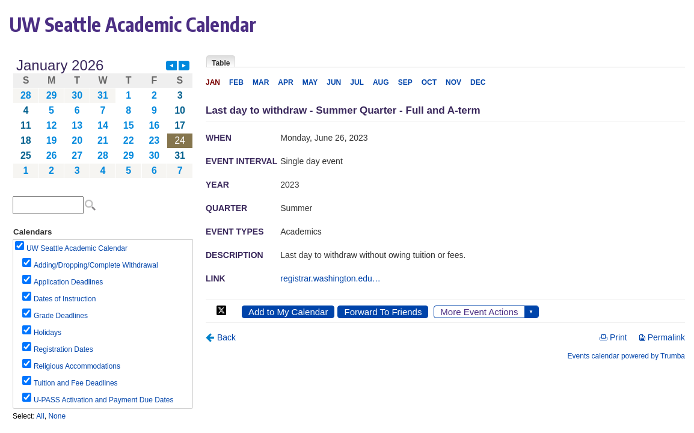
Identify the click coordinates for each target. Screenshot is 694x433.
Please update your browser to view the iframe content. (103, 118)
